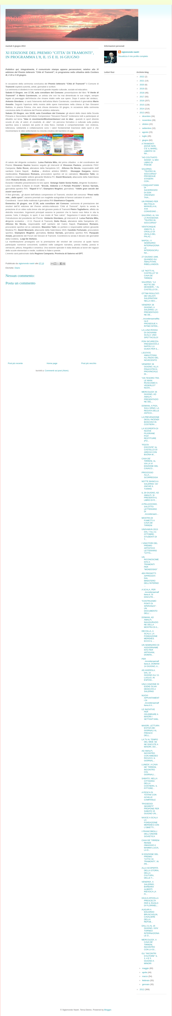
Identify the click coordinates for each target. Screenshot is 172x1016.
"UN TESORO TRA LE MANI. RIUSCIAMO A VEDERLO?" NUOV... (150, 383)
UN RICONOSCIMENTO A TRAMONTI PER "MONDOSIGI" (150, 563)
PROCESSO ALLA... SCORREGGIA (150, 475)
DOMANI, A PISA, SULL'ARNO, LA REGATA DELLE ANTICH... (150, 409)
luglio (145, 136)
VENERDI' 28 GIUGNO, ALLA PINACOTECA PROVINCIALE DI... (150, 369)
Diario (17, 268)
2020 (142, 84)
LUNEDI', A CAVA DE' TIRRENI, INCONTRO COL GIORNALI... (149, 769)
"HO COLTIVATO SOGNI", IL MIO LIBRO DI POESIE (150, 161)
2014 (142, 108)
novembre (147, 120)
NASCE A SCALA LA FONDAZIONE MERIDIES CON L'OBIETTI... (150, 822)
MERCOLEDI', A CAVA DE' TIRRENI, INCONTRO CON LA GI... (149, 945)
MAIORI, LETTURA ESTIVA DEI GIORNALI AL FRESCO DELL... (150, 730)
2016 (142, 100)
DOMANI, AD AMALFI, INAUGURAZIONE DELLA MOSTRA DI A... (150, 622)
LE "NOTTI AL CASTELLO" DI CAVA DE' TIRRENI (150, 274)
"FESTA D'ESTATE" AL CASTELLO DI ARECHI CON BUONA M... (149, 450)
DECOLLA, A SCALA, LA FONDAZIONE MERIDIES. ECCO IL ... (149, 636)
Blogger (107, 1010)
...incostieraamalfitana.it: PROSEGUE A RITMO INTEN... (150, 322)
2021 (142, 81)
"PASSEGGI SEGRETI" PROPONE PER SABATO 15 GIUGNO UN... (150, 809)
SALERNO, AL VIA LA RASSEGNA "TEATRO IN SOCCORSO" (150, 219)
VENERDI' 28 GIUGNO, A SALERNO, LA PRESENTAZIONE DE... (150, 310)
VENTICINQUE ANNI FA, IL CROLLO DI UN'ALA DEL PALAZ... (149, 231)
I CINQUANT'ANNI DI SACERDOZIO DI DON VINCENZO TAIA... (150, 191)
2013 (142, 112)
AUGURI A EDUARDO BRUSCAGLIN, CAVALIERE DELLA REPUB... (150, 915)
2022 (142, 76)
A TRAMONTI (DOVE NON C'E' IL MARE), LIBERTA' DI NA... (149, 148)
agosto (145, 132)
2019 (142, 88)
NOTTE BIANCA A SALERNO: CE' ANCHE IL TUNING (150, 485)
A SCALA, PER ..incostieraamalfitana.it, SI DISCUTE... (150, 593)
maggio (145, 968)
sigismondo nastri (130, 52)
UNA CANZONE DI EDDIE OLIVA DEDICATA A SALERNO (150, 688)
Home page (52, 363)
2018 (142, 93)
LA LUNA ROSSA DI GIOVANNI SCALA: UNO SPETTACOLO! (150, 334)
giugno (145, 140)
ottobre (145, 124)
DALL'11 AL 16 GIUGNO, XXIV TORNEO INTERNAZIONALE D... (150, 931)
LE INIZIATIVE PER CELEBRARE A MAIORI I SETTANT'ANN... (150, 715)
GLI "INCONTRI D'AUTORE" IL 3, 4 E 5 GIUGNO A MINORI (149, 958)
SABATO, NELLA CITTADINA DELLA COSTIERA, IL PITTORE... (149, 783)
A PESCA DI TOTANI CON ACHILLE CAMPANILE (149, 796)
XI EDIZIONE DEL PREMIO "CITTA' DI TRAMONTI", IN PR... (150, 859)
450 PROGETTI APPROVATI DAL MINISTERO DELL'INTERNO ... (150, 579)
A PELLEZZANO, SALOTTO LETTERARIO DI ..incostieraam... (150, 509)
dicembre (146, 116)
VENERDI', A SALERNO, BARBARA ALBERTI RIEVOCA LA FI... (149, 888)
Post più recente (15, 363)
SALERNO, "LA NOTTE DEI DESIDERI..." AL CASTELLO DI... (150, 286)
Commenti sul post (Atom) (56, 370)
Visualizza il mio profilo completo (133, 56)
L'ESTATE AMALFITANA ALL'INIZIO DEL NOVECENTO (150, 356)
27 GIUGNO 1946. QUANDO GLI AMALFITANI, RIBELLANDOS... (150, 262)
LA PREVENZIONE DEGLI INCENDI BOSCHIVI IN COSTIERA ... (150, 421)
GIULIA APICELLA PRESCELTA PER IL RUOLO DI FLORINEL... (150, 902)
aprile (145, 972)
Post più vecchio (88, 363)
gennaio (146, 984)
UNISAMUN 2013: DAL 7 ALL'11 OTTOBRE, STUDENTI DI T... (150, 534)
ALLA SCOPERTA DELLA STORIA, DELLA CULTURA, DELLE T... (150, 873)
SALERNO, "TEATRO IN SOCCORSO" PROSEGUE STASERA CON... (149, 175)
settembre (147, 128)
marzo (145, 976)
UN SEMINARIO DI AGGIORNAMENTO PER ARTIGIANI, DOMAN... (150, 650)
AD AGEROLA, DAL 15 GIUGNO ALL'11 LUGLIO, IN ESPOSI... (150, 675)
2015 (142, 105)
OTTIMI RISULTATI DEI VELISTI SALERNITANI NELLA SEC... (150, 297)
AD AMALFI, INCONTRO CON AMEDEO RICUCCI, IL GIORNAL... (150, 756)
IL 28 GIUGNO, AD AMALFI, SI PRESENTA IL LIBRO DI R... (150, 496)
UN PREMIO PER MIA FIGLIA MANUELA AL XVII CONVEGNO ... (150, 206)
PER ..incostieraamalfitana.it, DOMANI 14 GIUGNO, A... (150, 662)
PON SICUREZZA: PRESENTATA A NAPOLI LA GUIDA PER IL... (150, 345)
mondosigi (25, 18)
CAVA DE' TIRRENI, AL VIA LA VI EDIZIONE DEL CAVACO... (150, 463)
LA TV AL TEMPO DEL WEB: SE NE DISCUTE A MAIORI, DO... (150, 743)
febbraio (146, 980)
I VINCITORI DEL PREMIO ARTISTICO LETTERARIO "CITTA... (149, 548)
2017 (142, 96)
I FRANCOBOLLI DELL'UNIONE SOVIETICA (149, 833)
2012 (142, 989)
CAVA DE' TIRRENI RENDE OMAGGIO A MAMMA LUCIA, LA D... (150, 845)
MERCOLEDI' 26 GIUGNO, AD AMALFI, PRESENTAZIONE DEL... (150, 397)
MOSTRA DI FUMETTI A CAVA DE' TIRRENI (148, 522)
